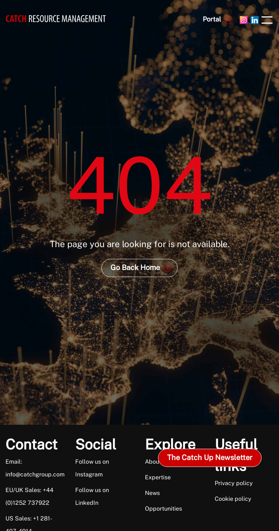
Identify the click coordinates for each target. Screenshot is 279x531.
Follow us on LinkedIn (92, 496)
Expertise (158, 477)
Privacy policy (234, 483)
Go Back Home (135, 267)
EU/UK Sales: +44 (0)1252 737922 (29, 496)
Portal (212, 19)
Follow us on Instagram (92, 468)
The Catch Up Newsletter (209, 457)
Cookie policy (233, 498)
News (152, 493)
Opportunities (163, 508)
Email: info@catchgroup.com (31, 468)
